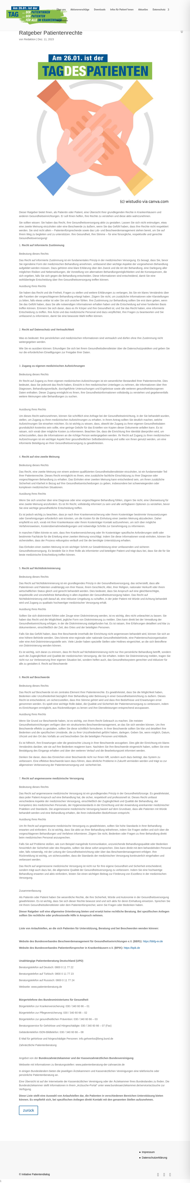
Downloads (99, 9)
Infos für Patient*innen (122, 9)
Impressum (62, 20)
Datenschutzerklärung (154, 1157)
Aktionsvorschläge (80, 9)
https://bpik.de (132, 947)
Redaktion (30, 39)
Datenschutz (159, 9)
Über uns (61, 9)
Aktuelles (143, 9)
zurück (28, 1110)
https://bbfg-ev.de (153, 941)
